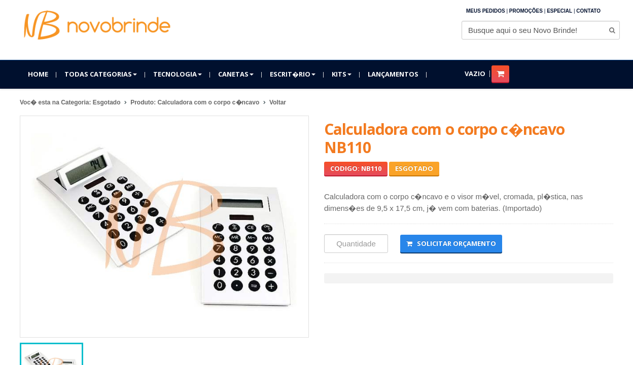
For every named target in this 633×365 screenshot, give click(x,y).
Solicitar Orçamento (451, 243)
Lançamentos (393, 74)
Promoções (526, 11)
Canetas (236, 74)
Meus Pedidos (485, 11)
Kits (341, 74)
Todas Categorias (100, 74)
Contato (588, 11)
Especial (559, 11)
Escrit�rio (292, 74)
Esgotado (414, 168)
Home (38, 74)
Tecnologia (177, 74)
